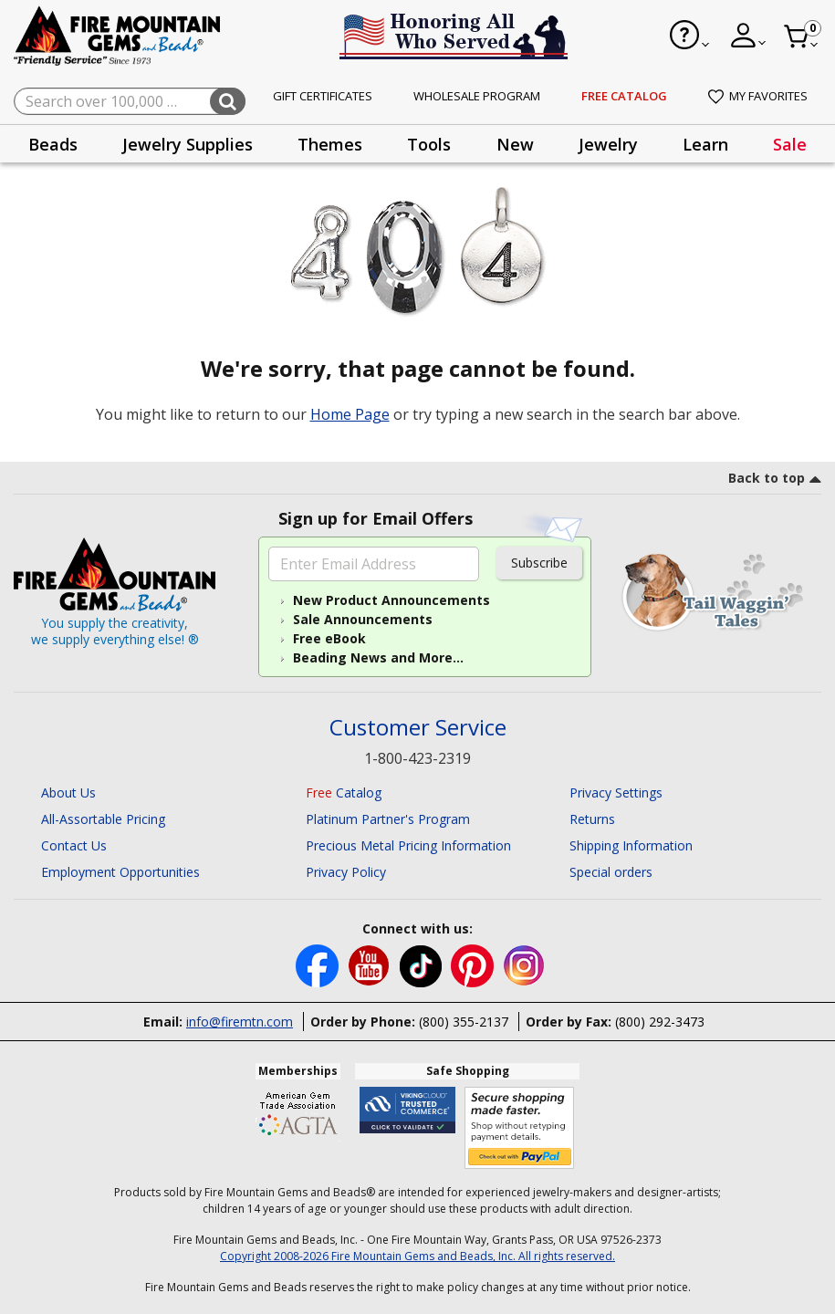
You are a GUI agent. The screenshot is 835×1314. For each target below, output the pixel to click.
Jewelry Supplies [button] (187, 144)
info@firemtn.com (239, 1021)
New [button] (515, 144)
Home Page (350, 414)
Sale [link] (790, 144)
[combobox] (129, 101)
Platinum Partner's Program (388, 819)
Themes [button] (329, 144)
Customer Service (417, 727)
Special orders (610, 872)
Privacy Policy (346, 872)
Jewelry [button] (608, 144)
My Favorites (758, 96)
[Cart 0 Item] (802, 36)
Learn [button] (705, 144)
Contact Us (74, 845)
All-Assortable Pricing (103, 819)
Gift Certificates (322, 96)
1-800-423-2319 (417, 758)
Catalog (343, 792)
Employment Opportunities (120, 872)
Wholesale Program (476, 96)
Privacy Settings (616, 792)
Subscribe (539, 562)
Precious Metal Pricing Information (408, 845)
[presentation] (53, 143)
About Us (68, 792)
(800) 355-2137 (463, 1021)
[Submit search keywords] (227, 101)
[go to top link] (774, 481)
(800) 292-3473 (660, 1021)
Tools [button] (429, 144)
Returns (592, 819)
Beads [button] (53, 144)
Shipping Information (631, 845)
